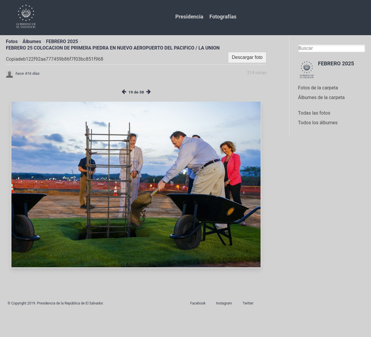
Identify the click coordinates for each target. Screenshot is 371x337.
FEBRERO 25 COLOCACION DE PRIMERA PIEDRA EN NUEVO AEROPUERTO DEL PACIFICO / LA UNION (113, 48)
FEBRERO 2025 (62, 41)
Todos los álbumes (318, 122)
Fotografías (222, 16)
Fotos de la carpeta (318, 88)
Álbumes (31, 41)
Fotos (12, 41)
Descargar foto (247, 57)
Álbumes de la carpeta (321, 97)
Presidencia (189, 16)
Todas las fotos (314, 113)
